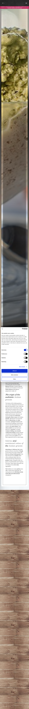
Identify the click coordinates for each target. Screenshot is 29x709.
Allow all (14, 370)
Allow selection (14, 374)
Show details (22, 366)
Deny (14, 379)
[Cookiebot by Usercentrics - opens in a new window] (22, 329)
